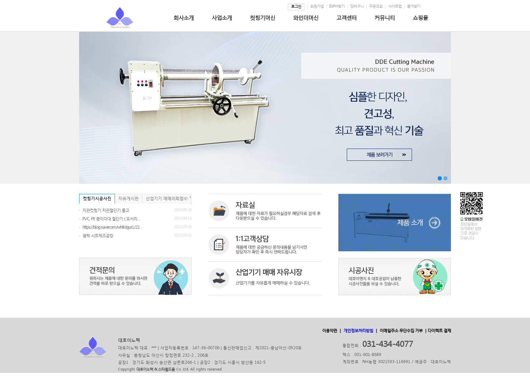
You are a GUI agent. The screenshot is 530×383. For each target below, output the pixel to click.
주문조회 (376, 6)
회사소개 (183, 17)
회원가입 (317, 6)
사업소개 (222, 17)
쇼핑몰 (420, 17)
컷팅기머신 (262, 17)
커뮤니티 (385, 17)
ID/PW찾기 (337, 6)
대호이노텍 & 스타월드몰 (155, 369)
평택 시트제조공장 (97, 235)
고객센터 (346, 17)
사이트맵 (395, 6)
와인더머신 (305, 17)
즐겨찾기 (413, 6)
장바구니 (357, 6)
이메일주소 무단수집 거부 (401, 330)
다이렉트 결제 (439, 330)
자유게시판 (128, 198)
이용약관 (329, 330)
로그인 (296, 6)
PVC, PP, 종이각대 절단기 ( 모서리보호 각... (112, 218)
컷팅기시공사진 (97, 198)
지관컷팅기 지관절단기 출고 (105, 210)
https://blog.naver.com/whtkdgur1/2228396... (112, 227)
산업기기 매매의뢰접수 (167, 198)
